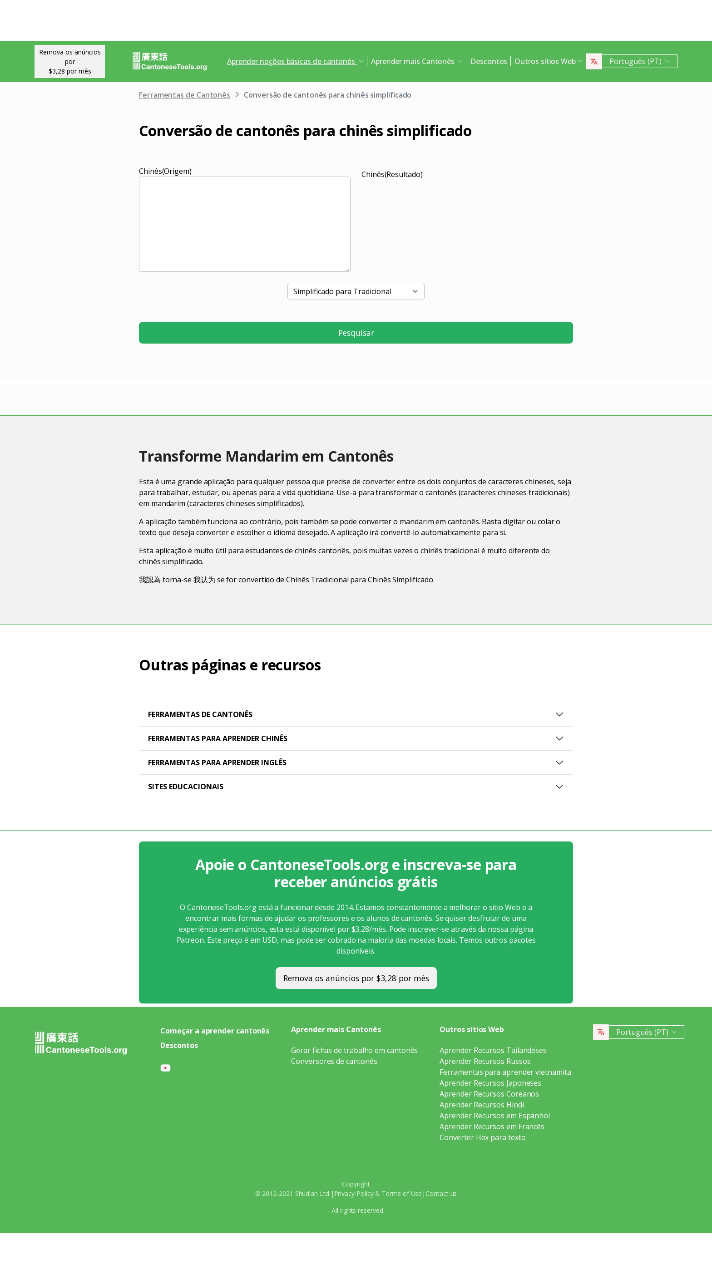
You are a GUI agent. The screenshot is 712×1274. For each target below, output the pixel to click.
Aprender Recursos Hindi (482, 1105)
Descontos (488, 61)
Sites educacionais (185, 787)
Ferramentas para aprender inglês (217, 762)
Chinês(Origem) (165, 171)
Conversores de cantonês (334, 1061)
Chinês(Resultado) (392, 174)
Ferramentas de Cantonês (184, 95)
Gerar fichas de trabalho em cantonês (354, 1050)
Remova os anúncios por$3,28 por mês (70, 61)
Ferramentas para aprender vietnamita (505, 1072)
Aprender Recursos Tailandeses (493, 1050)
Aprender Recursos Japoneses (490, 1083)
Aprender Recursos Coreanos (489, 1094)
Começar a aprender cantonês (214, 1031)
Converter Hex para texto (482, 1137)
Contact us (441, 1193)
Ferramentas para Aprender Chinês (217, 738)
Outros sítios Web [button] (545, 61)
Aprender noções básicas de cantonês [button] (292, 61)
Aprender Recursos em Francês (492, 1126)
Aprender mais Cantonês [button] (413, 61)
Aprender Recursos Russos (485, 1061)
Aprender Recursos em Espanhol (495, 1116)
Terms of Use (402, 1193)
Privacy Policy (354, 1193)
